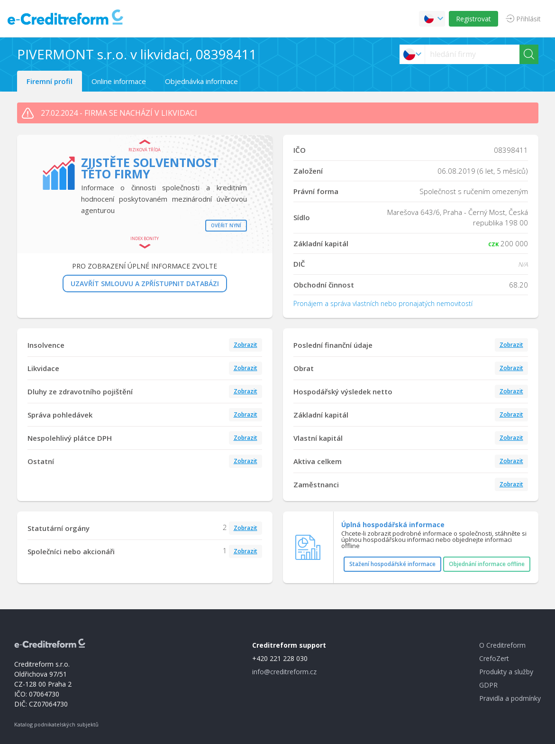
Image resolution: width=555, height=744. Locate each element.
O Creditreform (502, 645)
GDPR (488, 684)
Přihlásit (528, 18)
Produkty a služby (506, 671)
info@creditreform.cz (284, 671)
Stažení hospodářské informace (392, 564)
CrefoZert (494, 658)
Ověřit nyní (226, 225)
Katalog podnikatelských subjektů (56, 724)
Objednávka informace (201, 81)
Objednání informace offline (487, 564)
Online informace (118, 81)
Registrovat (473, 18)
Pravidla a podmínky (510, 698)
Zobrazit (245, 345)
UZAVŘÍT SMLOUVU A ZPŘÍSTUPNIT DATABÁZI (145, 283)
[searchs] (472, 54)
